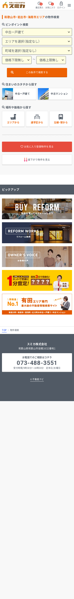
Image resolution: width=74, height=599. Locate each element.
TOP (4, 330)
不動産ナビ (37, 379)
